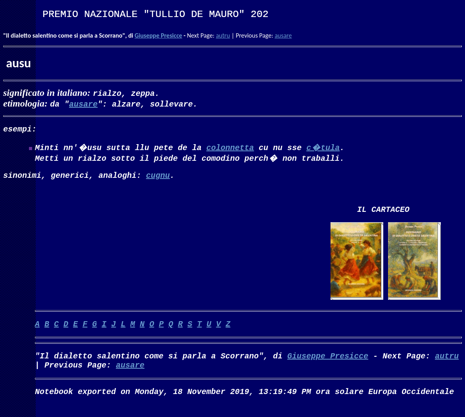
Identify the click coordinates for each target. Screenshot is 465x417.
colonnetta (230, 148)
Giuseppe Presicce (158, 35)
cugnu (158, 178)
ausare (283, 35)
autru (223, 35)
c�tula (323, 148)
